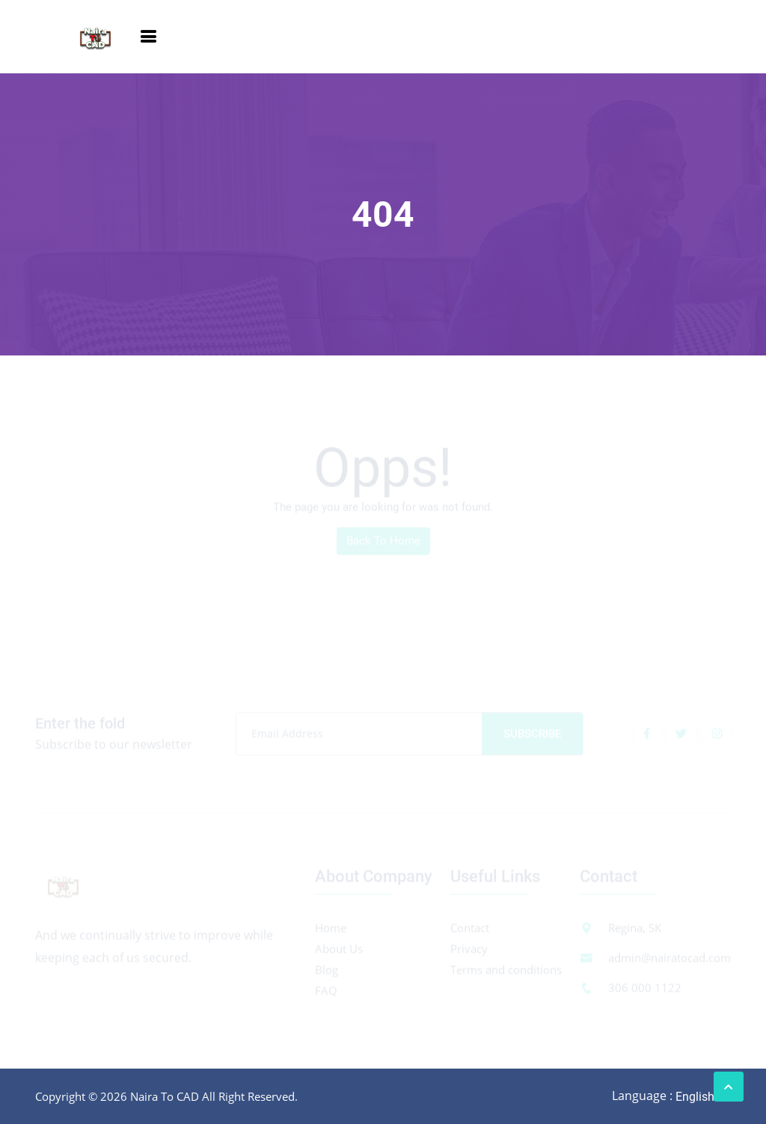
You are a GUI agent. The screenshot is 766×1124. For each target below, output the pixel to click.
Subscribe (532, 735)
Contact (469, 929)
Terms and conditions (506, 971)
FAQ (326, 992)
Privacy (469, 950)
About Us (339, 950)
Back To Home (383, 542)
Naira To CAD (164, 1096)
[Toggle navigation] (148, 36)
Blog (326, 971)
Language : (642, 1096)
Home (330, 929)
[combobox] (702, 1097)
